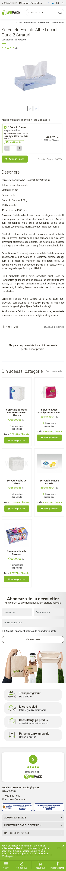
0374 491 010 (9, 3)
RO (57, 3)
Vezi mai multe (55, 371)
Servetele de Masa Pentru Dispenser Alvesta (16, 412)
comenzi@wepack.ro (30, 3)
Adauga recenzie (54, 326)
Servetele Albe (57, 22)
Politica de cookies (11, 848)
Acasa (19, 22)
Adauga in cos (14, 159)
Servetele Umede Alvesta (49, 482)
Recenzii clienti (33, 767)
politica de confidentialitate (41, 631)
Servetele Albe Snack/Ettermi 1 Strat (49, 411)
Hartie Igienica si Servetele (36, 22)
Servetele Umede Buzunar (16, 553)
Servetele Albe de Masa (17, 482)
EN (63, 3)
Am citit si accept (29, 631)
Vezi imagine (14, 142)
